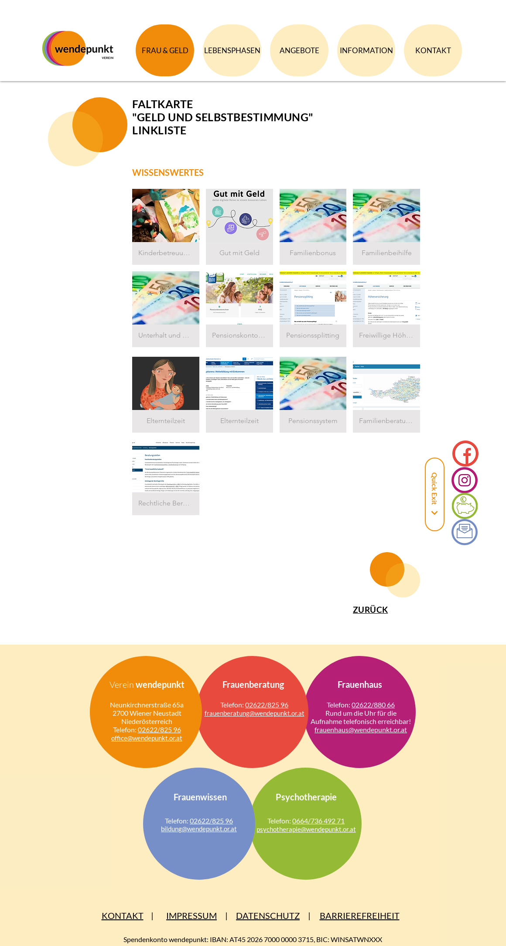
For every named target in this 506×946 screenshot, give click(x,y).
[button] (165, 227)
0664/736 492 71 (318, 820)
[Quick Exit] (434, 494)
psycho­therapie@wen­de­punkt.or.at (306, 829)
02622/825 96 (159, 729)
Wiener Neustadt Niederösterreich (151, 717)
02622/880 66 (373, 704)
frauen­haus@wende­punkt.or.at (361, 729)
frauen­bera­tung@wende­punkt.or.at (254, 713)
